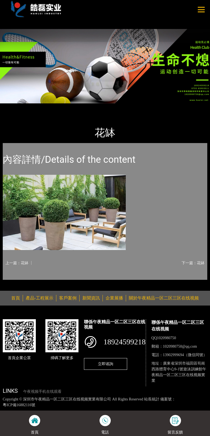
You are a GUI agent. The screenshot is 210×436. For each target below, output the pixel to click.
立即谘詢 (105, 364)
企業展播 (114, 298)
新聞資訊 (91, 298)
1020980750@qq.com (180, 346)
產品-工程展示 (35, 107)
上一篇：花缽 (16, 263)
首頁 (12, 107)
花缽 (59, 107)
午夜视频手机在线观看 (42, 392)
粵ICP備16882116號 (19, 405)
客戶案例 (68, 298)
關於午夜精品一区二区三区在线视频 (164, 298)
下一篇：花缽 (193, 263)
